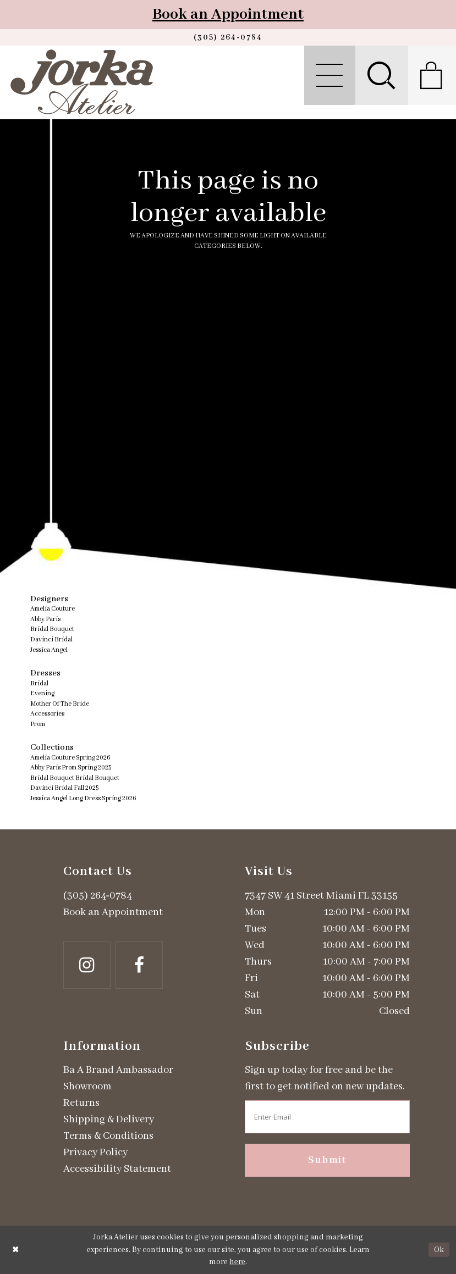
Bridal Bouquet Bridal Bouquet (74, 778)
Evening (42, 693)
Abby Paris (45, 619)
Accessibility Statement (117, 1169)
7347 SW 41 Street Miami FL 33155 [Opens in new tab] (321, 895)
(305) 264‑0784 (98, 895)
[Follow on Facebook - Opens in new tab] (139, 965)
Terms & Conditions (108, 1136)
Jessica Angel (49, 650)
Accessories (47, 714)
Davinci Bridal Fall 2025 (64, 788)
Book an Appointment (228, 14)
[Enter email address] (327, 1116)
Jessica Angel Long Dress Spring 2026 (83, 798)
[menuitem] (329, 75)
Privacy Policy (95, 1152)
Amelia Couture (52, 609)
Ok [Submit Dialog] (439, 1250)
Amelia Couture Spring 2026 (70, 758)
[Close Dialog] (16, 1249)
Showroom (87, 1086)
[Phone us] (228, 37)
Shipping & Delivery (108, 1119)
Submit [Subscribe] (327, 1160)
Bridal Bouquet (52, 629)
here (237, 1262)
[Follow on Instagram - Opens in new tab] (87, 965)
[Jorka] (81, 81)
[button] (329, 75)
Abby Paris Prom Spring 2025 (70, 767)
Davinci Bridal (51, 639)
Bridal (39, 683)
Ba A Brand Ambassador (118, 1070)
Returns (81, 1103)
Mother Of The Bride (59, 704)
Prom (37, 724)
